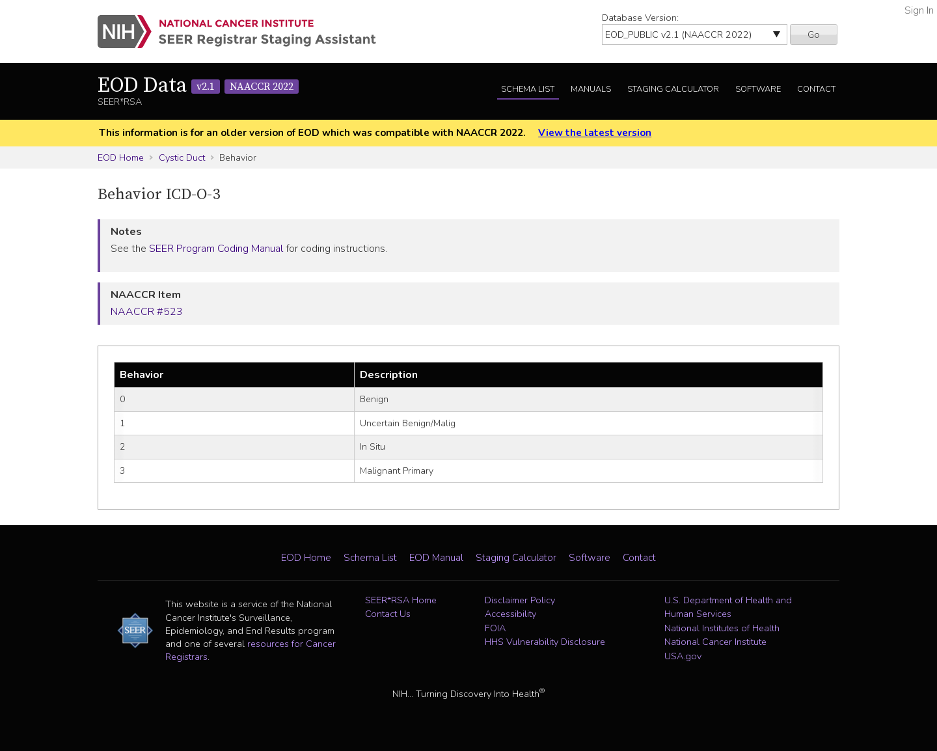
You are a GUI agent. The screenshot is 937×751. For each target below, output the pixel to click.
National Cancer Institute (715, 641)
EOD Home (121, 157)
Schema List (527, 89)
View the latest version (594, 132)
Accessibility (510, 613)
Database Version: (640, 17)
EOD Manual (436, 557)
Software (758, 89)
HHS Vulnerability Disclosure (545, 641)
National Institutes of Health (722, 628)
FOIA (495, 628)
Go (814, 34)
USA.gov (682, 655)
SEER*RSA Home (401, 600)
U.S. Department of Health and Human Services (728, 607)
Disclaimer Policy (520, 600)
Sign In (919, 10)
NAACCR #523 (147, 312)
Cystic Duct (182, 157)
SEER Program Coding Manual (216, 248)
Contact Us (388, 613)
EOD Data (198, 86)
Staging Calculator (673, 89)
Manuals (591, 89)
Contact (816, 89)
